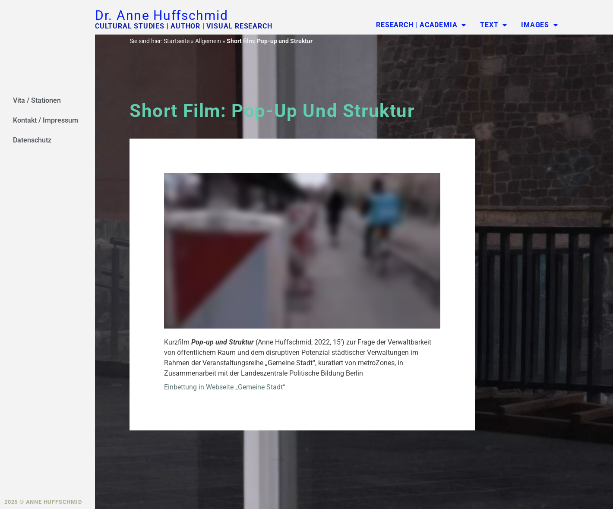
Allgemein (208, 41)
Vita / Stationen (37, 100)
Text (493, 25)
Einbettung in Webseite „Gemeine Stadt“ (224, 387)
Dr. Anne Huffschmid (161, 15)
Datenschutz (32, 140)
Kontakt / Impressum (45, 120)
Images (539, 25)
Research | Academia (421, 25)
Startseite (177, 41)
